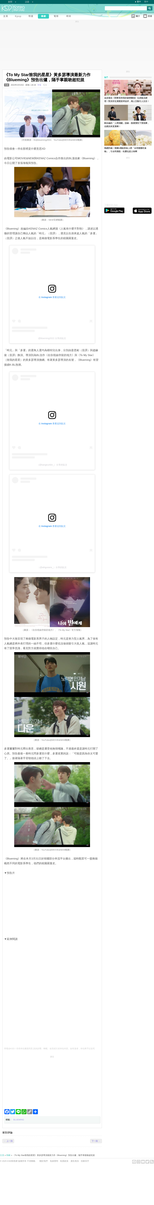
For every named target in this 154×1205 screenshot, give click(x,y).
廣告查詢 (75, 1161)
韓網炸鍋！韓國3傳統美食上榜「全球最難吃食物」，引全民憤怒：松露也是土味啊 (125, 150)
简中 (146, 1)
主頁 (2, 1155)
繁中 (139, 1)
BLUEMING (18, 1119)
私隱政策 (64, 1161)
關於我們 (43, 1161)
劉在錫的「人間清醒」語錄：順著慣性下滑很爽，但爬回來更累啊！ (126, 125)
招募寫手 (85, 1161)
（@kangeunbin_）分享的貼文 (52, 464)
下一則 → (96, 1141)
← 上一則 (8, 1141)
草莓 (39, 85)
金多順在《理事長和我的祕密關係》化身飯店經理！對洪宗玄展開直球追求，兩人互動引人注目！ (126, 99)
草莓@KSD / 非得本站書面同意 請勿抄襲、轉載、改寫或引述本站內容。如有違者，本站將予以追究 (49, 1048)
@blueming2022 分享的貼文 (52, 338)
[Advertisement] (52, 1081)
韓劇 (7, 85)
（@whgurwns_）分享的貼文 (52, 567)
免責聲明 (54, 1161)
